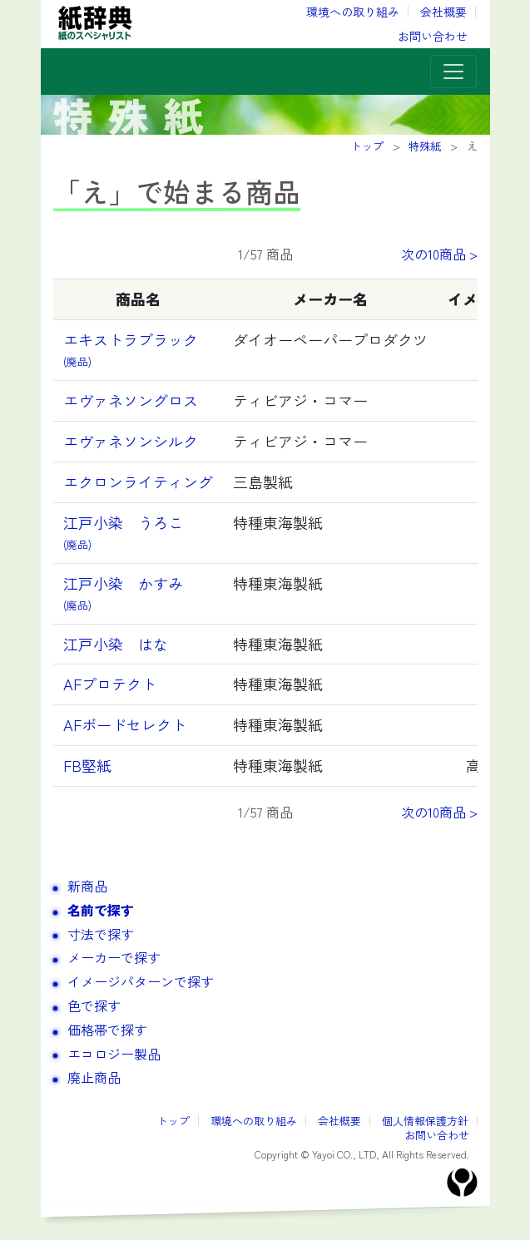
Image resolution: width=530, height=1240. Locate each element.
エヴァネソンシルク (130, 441)
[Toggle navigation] (453, 71)
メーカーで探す (114, 957)
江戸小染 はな (115, 644)
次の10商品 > (439, 254)
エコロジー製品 (114, 1054)
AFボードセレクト (124, 724)
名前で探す (100, 910)
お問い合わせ (433, 35)
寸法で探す (100, 934)
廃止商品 (94, 1077)
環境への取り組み (352, 11)
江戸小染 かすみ (130, 592)
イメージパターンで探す (140, 981)
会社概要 (443, 11)
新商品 (87, 886)
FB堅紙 (87, 765)
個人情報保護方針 (425, 1121)
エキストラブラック (130, 349)
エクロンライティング (138, 481)
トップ (173, 1121)
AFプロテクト (109, 683)
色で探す (94, 1005)
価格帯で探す (107, 1030)
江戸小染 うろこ (123, 531)
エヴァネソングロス (130, 400)
